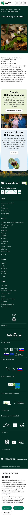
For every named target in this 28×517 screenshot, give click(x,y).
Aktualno (3, 259)
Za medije (4, 301)
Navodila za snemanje (7, 304)
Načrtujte (3, 218)
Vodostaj (3, 271)
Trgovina (3, 233)
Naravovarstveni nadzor (8, 299)
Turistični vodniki (6, 246)
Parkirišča (4, 274)
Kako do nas (4, 241)
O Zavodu (4, 288)
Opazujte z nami (5, 293)
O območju (4, 285)
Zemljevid (3, 244)
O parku (3, 281)
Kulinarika (4, 228)
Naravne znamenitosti (7, 203)
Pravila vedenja (5, 252)
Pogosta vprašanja (6, 307)
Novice (3, 266)
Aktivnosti (4, 238)
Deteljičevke (3, 11)
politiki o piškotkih (6, 494)
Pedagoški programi (7, 225)
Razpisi (3, 296)
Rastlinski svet (16, 9)
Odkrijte (2, 9)
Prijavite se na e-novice (14, 110)
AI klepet (3, 254)
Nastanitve (4, 230)
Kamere (3, 276)
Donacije (14, 153)
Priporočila (4, 268)
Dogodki (3, 263)
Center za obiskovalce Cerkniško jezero (12, 222)
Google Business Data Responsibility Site (12, 502)
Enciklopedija (9, 9)
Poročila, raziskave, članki (8, 291)
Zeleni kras (4, 249)
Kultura (3, 205)
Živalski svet (4, 208)
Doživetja (3, 236)
